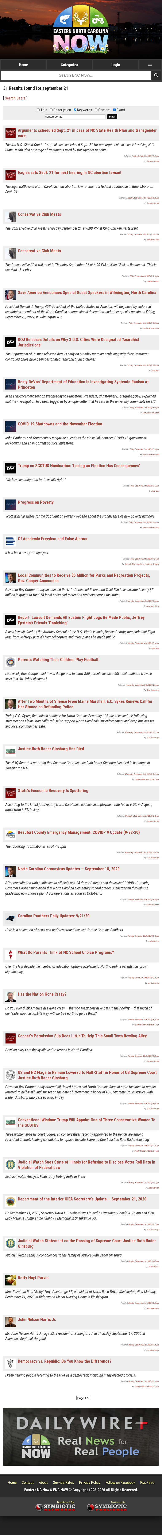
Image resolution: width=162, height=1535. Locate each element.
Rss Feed (147, 1482)
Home (23, 65)
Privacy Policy (89, 1482)
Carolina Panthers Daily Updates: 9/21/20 (53, 915)
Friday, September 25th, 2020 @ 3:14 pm (144, 449)
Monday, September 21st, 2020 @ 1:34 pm (143, 1381)
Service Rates (63, 1482)
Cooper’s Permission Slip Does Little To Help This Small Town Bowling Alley (82, 1035)
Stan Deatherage (153, 690)
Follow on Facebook (120, 1482)
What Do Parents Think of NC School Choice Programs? (66, 952)
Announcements (153, 1308)
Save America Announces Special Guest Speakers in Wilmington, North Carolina (87, 292)
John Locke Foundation (151, 413)
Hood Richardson (153, 240)
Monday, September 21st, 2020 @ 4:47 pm (143, 1261)
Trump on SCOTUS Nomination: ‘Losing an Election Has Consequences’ (79, 465)
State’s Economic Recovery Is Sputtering (53, 790)
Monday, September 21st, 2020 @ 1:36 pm (143, 1345)
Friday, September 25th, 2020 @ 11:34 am (144, 522)
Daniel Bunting (153, 941)
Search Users (15, 98)
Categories (69, 65)
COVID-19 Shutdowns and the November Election (60, 423)
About (43, 1482)
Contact (28, 1482)
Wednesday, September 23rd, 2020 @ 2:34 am (142, 685)
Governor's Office (152, 606)
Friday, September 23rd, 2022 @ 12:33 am (144, 323)
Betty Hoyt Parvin (33, 1277)
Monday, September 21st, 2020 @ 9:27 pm (143, 1183)
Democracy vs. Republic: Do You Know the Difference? (64, 1361)
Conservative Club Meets (39, 214)
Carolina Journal (153, 161)
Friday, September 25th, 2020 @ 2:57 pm (144, 486)
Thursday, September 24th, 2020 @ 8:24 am (143, 643)
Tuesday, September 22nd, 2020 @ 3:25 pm (143, 978)
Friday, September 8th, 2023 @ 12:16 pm (144, 276)
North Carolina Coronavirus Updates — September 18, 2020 (69, 868)
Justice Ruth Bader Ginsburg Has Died (51, 748)
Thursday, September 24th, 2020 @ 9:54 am (143, 601)
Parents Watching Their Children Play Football (58, 659)
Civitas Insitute (153, 983)
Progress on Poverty (36, 502)
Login (115, 65)
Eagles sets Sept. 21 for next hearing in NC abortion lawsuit (70, 172)
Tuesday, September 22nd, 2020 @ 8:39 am (143, 1020)
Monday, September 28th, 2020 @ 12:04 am (143, 365)
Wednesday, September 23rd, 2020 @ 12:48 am (142, 816)
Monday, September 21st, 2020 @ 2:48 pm (143, 1303)
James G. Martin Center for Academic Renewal (142, 564)
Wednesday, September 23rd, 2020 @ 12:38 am (142, 852)
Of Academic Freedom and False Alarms (52, 538)
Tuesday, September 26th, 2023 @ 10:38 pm (143, 198)
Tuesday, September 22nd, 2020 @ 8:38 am (143, 1056)
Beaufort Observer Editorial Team (147, 779)
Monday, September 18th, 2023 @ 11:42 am (143, 234)
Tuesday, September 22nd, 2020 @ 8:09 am (143, 1103)
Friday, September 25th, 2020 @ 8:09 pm (144, 408)
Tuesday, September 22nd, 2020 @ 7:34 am (143, 1146)
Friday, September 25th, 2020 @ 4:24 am (144, 559)
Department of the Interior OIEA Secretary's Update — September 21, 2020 (82, 1199)
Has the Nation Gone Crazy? (42, 994)
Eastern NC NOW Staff (151, 328)
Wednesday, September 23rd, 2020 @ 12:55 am (142, 732)
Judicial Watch (153, 1188)
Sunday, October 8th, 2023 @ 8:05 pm (145, 156)
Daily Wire (155, 371)
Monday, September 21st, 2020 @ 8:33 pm (143, 1224)
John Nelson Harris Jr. (37, 1319)
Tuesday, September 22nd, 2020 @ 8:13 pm (143, 936)
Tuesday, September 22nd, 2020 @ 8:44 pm (143, 899)
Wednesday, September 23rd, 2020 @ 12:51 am (142, 774)
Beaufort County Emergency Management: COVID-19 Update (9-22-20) (79, 832)
